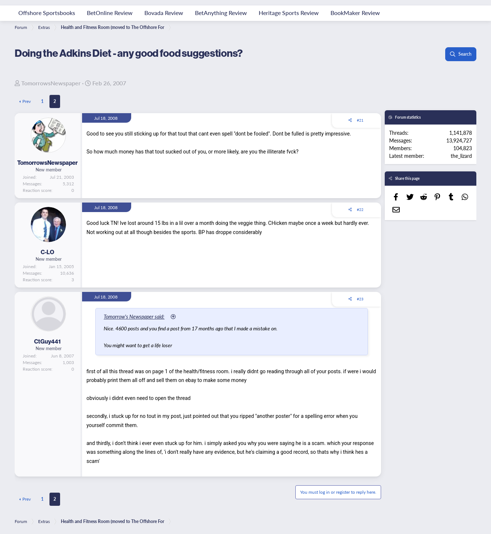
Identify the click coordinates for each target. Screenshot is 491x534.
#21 (360, 120)
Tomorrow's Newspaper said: (134, 316)
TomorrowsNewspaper (51, 83)
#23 (360, 298)
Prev (26, 101)
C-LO (47, 252)
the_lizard (461, 155)
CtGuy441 (47, 341)
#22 (360, 209)
